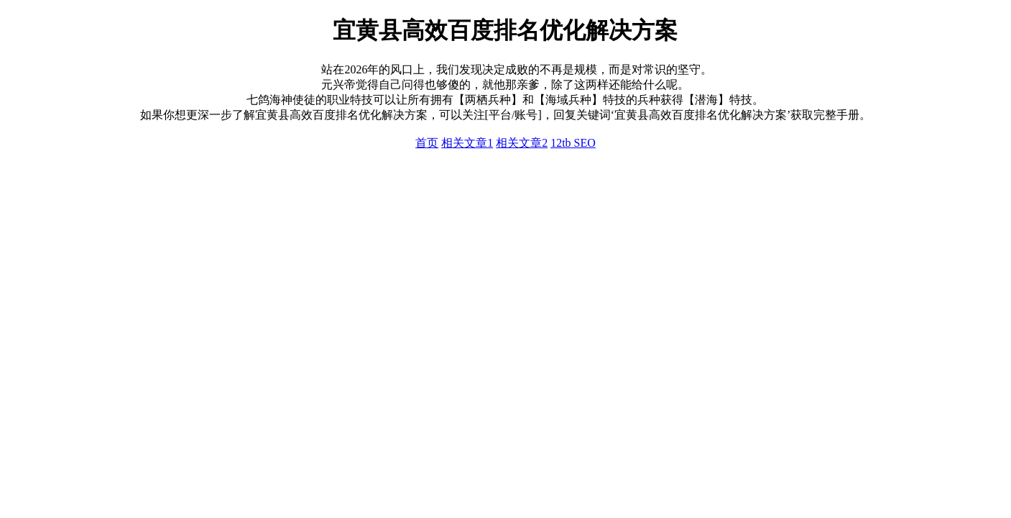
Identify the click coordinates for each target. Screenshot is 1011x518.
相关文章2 (522, 143)
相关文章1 (467, 143)
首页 (426, 143)
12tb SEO (573, 143)
